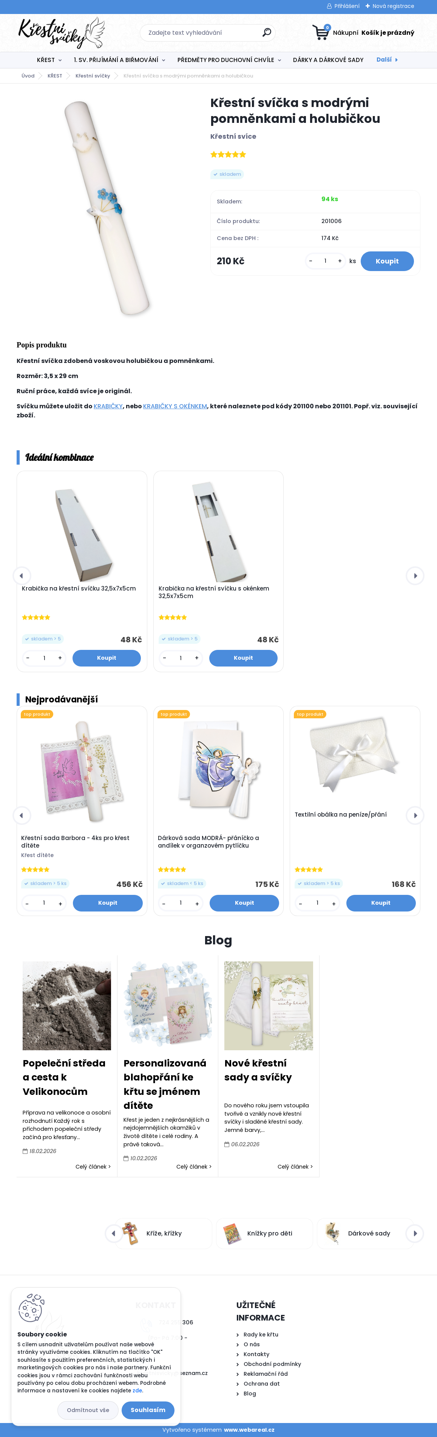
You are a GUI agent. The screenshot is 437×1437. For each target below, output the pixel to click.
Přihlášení (347, 6)
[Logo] (63, 33)
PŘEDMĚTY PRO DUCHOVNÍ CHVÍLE (226, 60)
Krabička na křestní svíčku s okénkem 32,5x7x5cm (214, 592)
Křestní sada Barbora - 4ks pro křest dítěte (75, 841)
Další (384, 60)
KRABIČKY (108, 406)
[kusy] (325, 261)
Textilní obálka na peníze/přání (341, 814)
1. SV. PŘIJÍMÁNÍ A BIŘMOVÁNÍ (116, 60)
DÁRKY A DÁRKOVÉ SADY (328, 60)
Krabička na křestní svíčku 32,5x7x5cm (79, 588)
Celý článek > (93, 1166)
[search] (267, 35)
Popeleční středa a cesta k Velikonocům (64, 1077)
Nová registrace (393, 6)
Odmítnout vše (88, 1410)
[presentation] (21, 575)
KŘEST (46, 60)
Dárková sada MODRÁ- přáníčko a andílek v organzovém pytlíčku (208, 841)
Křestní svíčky (93, 75)
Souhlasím (148, 1410)
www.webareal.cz (249, 1430)
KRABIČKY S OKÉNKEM (175, 406)
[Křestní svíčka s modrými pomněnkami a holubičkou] (101, 208)
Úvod (28, 75)
